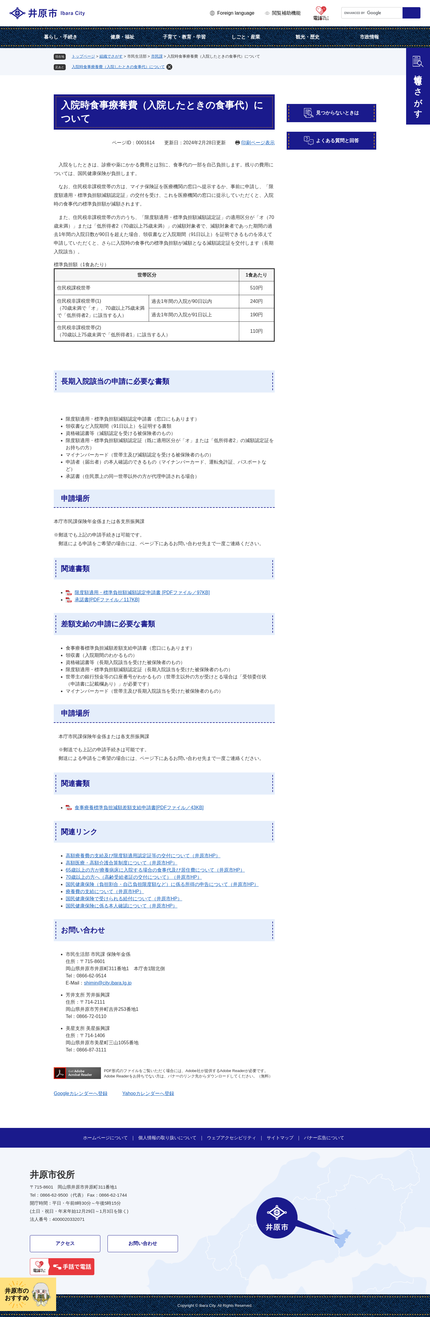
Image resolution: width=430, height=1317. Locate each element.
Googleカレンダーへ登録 (81, 1093)
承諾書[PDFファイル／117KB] (107, 599)
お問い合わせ (142, 1243)
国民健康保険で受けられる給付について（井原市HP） (124, 898)
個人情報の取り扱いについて (167, 1137)
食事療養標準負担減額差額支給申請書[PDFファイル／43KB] (139, 807)
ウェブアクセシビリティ (231, 1137)
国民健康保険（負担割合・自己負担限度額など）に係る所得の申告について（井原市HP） (162, 884)
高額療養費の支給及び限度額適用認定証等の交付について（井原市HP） (143, 855)
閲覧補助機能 (286, 13)
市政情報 (369, 36)
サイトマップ (280, 1137)
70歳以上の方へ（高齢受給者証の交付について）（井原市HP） (134, 877)
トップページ (83, 56)
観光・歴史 (308, 36)
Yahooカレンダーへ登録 (148, 1093)
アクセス (65, 1243)
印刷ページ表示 (258, 142)
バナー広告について (324, 1137)
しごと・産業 (245, 36)
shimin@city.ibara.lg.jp (107, 982)
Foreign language (235, 13)
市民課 (157, 56)
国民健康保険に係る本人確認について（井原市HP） (121, 905)
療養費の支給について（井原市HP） (105, 891)
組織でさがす (111, 56)
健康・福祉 (122, 36)
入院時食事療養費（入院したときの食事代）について (118, 67)
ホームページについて (105, 1137)
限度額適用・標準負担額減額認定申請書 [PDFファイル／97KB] (142, 592)
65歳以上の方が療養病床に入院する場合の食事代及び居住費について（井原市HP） (155, 870)
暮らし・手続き (60, 36)
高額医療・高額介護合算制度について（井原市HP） (121, 862)
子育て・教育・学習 (184, 36)
